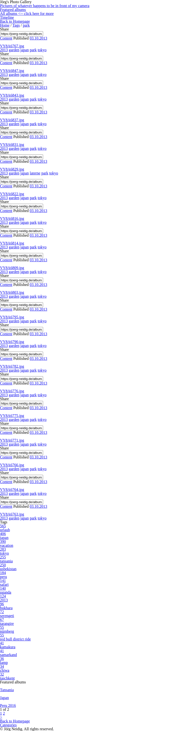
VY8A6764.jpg (12, 489)
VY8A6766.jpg (12, 465)
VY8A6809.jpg (12, 268)
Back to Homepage (15, 21)
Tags (16, 25)
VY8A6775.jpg (12, 416)
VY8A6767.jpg (12, 46)
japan (24, 50)
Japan (4, 698)
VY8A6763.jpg (12, 514)
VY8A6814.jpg (12, 243)
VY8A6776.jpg (12, 391)
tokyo (42, 50)
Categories (8, 725)
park (26, 25)
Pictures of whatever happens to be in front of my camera (44, 6)
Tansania (7, 690)
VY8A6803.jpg (12, 292)
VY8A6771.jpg (12, 440)
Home (4, 25)
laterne (35, 173)
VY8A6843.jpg (12, 95)
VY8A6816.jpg (12, 218)
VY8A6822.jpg (12, 194)
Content (6, 38)
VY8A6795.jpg (12, 317)
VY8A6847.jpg (12, 71)
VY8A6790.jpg (12, 342)
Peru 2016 (8, 705)
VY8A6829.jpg (12, 169)
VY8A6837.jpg (12, 120)
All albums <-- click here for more (27, 13)
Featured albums (13, 10)
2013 (4, 50)
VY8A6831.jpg (12, 144)
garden (14, 50)
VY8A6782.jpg (12, 366)
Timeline (7, 17)
